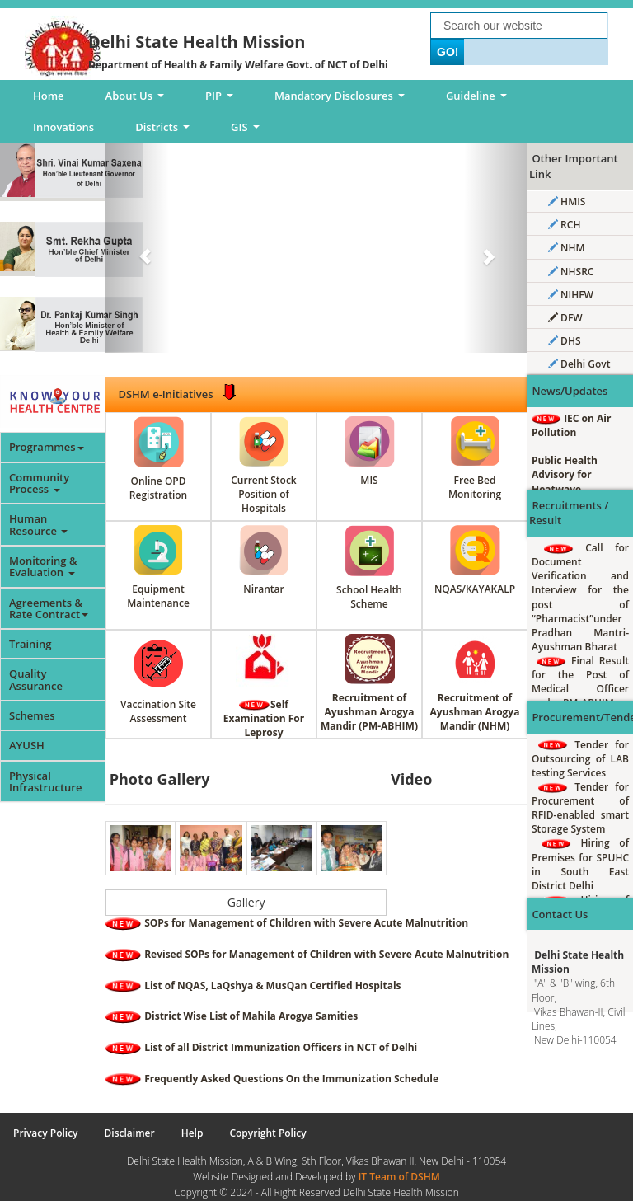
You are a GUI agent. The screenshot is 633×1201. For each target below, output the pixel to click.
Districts (165, 131)
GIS (248, 131)
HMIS (566, 202)
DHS (564, 341)
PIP (222, 99)
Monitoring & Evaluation (43, 566)
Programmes (46, 446)
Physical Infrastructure (45, 781)
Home (48, 95)
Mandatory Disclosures (342, 99)
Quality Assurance (36, 679)
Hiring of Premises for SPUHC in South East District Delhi (580, 864)
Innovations (63, 127)
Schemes (32, 715)
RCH (564, 225)
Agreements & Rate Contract (48, 608)
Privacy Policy (45, 1133)
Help (192, 1133)
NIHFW (570, 295)
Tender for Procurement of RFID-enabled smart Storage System (580, 808)
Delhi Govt (579, 364)
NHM (566, 248)
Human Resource (38, 524)
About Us (138, 99)
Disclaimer (130, 1133)
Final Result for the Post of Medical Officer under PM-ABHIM (580, 682)
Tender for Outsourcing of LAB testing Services (580, 759)
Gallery (246, 902)
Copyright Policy (267, 1133)
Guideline (479, 99)
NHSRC (570, 272)
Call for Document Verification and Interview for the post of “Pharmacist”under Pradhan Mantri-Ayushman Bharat (580, 597)
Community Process (39, 483)
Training (30, 643)
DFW (565, 318)
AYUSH (27, 745)
